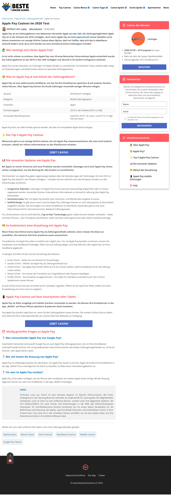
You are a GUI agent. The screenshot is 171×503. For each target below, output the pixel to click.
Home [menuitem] (53, 7)
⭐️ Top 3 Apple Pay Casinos (144, 157)
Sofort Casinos (45, 434)
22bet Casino (58, 152)
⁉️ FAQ (134, 185)
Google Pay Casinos (12, 442)
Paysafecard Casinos (66, 434)
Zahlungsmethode (80, 37)
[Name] (144, 104)
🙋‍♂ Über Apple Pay (139, 144)
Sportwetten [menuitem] (154, 7)
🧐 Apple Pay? (137, 151)
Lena (23, 389)
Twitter (101, 475)
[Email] (144, 111)
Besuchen (144, 67)
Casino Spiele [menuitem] (117, 7)
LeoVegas (152, 39)
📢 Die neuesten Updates (143, 163)
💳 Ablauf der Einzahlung (143, 170)
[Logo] (15, 7)
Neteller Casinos (87, 434)
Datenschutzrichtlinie (75, 475)
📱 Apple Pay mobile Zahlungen (141, 178)
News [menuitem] (166, 7)
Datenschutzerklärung (145, 117)
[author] (4, 29)
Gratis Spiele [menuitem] (135, 7)
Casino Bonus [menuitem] (80, 7)
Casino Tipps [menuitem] (98, 7)
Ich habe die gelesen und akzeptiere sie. (145, 118)
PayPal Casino (9, 434)
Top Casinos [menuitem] (65, 7)
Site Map (92, 475)
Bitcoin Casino (27, 434)
